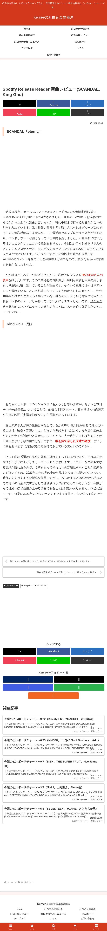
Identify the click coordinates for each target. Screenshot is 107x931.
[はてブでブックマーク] (87, 103)
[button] (87, 112)
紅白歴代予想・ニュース (53, 915)
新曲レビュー (11, 586)
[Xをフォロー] (79, 680)
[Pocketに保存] (19, 112)
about (19, 911)
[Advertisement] (53, 73)
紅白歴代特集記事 (53, 911)
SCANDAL (40, 586)
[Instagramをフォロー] (28, 688)
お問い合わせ (87, 920)
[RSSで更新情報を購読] (53, 696)
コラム (53, 920)
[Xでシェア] (19, 103)
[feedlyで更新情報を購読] (79, 688)
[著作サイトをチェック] (28, 680)
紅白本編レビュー (19, 915)
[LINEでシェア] (53, 112)
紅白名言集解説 (87, 911)
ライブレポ (19, 920)
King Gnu (26, 586)
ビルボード (87, 915)
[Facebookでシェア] (53, 103)
